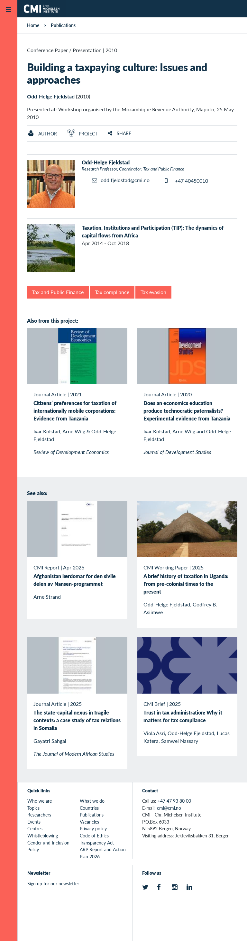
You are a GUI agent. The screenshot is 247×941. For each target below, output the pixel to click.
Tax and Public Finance (58, 292)
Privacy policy (93, 828)
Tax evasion (153, 292)
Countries (89, 808)
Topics (33, 808)
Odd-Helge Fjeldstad (51, 96)
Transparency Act (97, 842)
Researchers (39, 814)
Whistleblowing (42, 835)
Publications (63, 25)
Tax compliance (112, 292)
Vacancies (89, 821)
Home (33, 25)
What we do (92, 801)
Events (34, 821)
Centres (34, 828)
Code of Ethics (94, 835)
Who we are (39, 801)
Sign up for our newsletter (53, 883)
